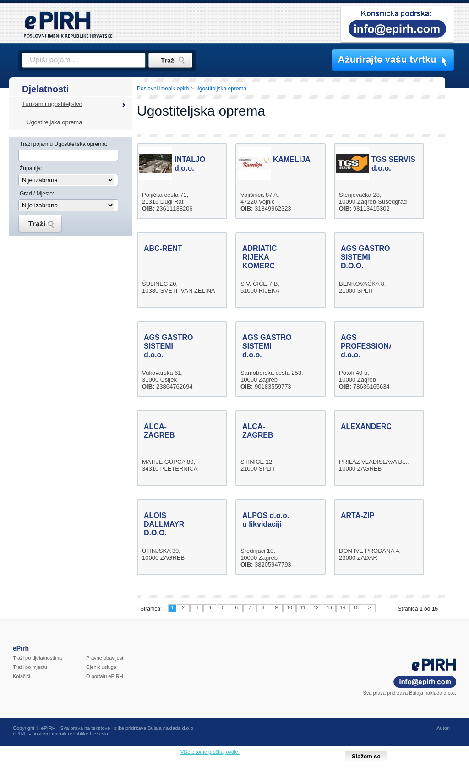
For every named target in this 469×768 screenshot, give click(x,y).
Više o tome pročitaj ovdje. (210, 752)
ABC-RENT (163, 248)
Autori (443, 728)
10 (289, 607)
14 (342, 607)
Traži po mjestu (30, 667)
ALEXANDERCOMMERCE (385, 426)
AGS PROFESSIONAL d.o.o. (369, 346)
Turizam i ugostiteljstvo (52, 103)
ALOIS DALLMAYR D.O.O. (164, 524)
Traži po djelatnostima (37, 658)
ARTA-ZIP (357, 515)
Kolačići (21, 676)
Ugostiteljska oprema (54, 122)
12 (316, 607)
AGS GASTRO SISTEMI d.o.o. (168, 346)
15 (356, 607)
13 (329, 607)
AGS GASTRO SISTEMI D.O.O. (365, 257)
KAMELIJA (292, 159)
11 (302, 607)
